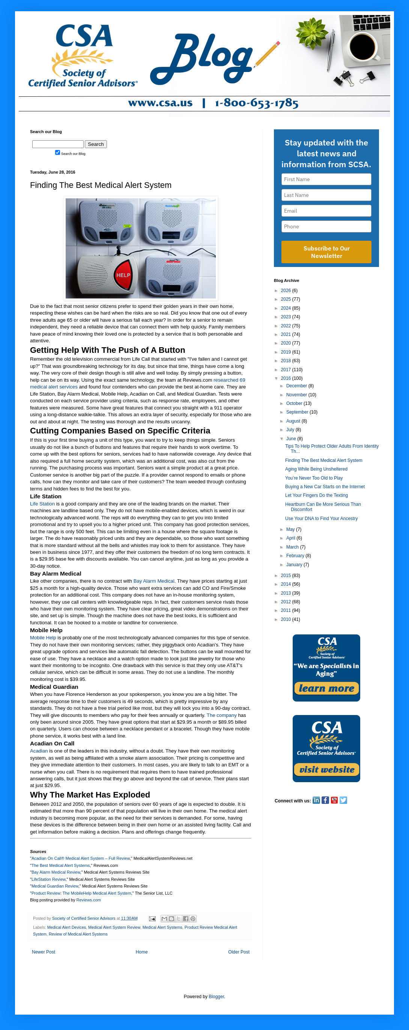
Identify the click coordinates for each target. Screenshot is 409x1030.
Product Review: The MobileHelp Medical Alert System (81, 893)
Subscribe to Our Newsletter (327, 251)
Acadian (39, 751)
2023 (286, 316)
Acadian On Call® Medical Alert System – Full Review (81, 858)
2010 (286, 619)
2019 (286, 352)
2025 (286, 299)
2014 (286, 584)
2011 (286, 610)
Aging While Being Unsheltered (316, 469)
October (295, 403)
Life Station (42, 504)
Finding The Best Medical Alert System (323, 460)
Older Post (239, 952)
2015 (286, 575)
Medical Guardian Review (55, 886)
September (298, 412)
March (293, 547)
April (291, 538)
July (291, 429)
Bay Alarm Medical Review (56, 872)
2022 (286, 325)
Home (142, 952)
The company (222, 715)
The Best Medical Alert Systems (61, 865)
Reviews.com (89, 900)
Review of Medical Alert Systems (78, 934)
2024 (286, 308)
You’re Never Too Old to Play (314, 478)
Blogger (216, 996)
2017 (286, 369)
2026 (286, 290)
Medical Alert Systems (162, 927)
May (291, 529)
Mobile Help (43, 637)
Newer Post (43, 952)
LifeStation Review (49, 879)
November (297, 394)
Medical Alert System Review (114, 927)
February (295, 555)
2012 (286, 601)
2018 (286, 360)
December (297, 385)
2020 (286, 343)
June (291, 438)
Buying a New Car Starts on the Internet (325, 486)
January (295, 564)
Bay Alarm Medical (154, 581)
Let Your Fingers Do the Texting (316, 495)
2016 (286, 378)
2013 (286, 593)
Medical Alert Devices (66, 927)
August (294, 421)
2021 (286, 334)
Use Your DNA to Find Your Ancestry (321, 518)
